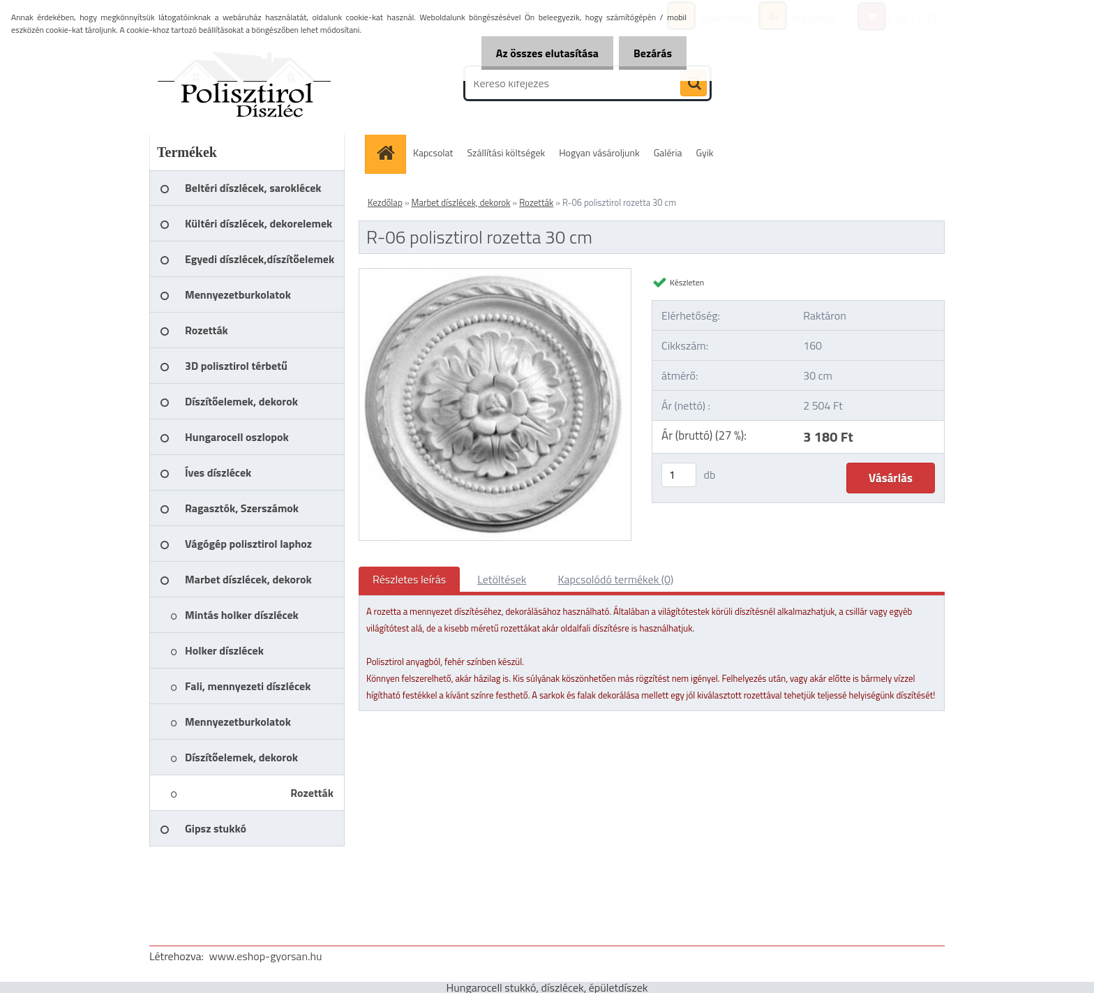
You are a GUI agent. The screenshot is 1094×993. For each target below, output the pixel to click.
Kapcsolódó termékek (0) (615, 579)
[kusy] (678, 475)
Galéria (668, 152)
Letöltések (501, 579)
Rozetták (536, 202)
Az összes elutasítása (539, 53)
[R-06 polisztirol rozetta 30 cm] (495, 274)
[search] (693, 83)
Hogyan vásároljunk (599, 152)
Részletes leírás (409, 579)
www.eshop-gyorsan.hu (265, 956)
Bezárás (650, 53)
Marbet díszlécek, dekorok (461, 202)
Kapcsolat (433, 152)
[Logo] (245, 83)
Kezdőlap (385, 202)
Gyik (705, 152)
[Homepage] (390, 152)
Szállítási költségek (506, 152)
